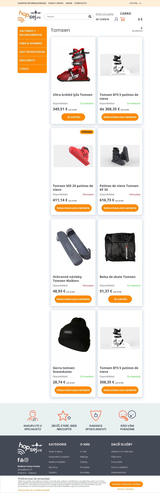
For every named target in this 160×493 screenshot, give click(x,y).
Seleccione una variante (119, 117)
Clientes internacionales (32, 3)
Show (69, 3)
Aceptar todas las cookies (126, 484)
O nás (83, 451)
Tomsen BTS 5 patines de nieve (119, 96)
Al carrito (73, 117)
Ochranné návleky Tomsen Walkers (67, 279)
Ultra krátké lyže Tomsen (72, 94)
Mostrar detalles (125, 489)
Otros (24, 69)
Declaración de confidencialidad (34, 490)
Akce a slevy (55, 451)
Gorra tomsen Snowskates (64, 370)
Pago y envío (56, 3)
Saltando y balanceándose (31, 33)
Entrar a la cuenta (104, 14)
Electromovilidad (32, 52)
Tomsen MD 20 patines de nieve (73, 188)
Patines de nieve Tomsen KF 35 (119, 188)
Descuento (27, 60)
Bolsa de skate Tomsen (118, 277)
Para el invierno (31, 43)
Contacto (81, 3)
